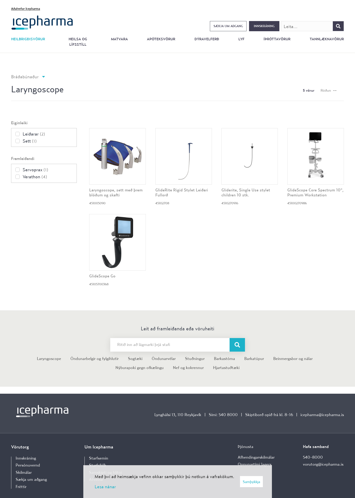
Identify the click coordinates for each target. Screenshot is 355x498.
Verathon (35, 176)
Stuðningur (195, 358)
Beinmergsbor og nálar (293, 358)
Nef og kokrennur (188, 367)
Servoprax (35, 169)
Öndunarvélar (164, 358)
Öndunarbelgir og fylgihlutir (94, 358)
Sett (30, 140)
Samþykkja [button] (251, 481)
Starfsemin (98, 458)
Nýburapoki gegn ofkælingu (139, 367)
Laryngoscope (49, 358)
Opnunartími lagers (254, 464)
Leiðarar (34, 133)
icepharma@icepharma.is (322, 414)
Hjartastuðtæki (226, 367)
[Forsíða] (42, 22)
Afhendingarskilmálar (256, 457)
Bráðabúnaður (25, 76)
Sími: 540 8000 (223, 414)
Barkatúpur (254, 358)
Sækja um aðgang (228, 26)
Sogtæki (135, 358)
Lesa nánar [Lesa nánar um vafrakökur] (105, 486)
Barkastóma (224, 358)
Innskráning (264, 26)
